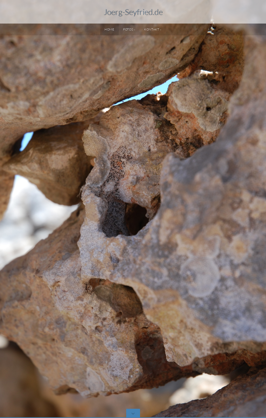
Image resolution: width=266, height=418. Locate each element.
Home (109, 29)
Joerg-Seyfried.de (133, 12)
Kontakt (151, 29)
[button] (14, 209)
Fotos (128, 29)
